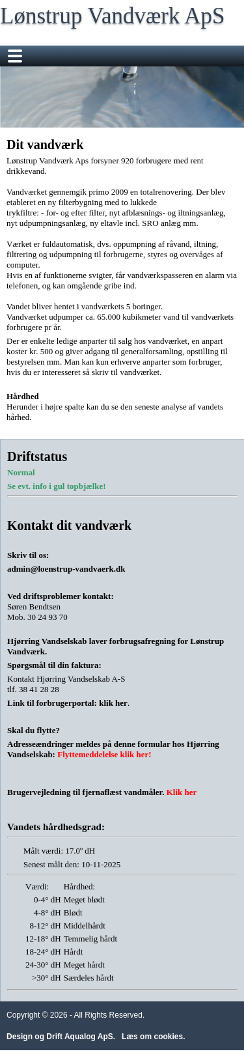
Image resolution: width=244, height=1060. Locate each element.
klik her (113, 703)
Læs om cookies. (153, 1036)
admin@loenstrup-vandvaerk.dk (66, 569)
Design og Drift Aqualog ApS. (61, 1036)
